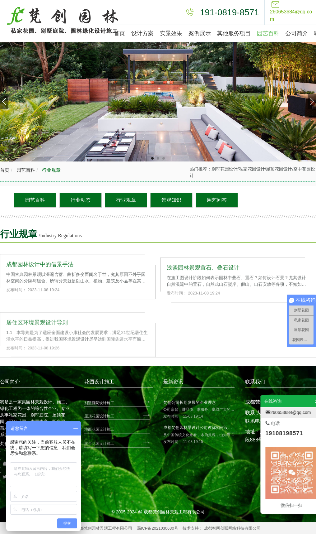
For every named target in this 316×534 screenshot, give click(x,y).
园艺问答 (217, 200)
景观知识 (171, 200)
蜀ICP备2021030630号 (157, 528)
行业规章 (51, 170)
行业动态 (81, 200)
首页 (4, 170)
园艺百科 (25, 170)
